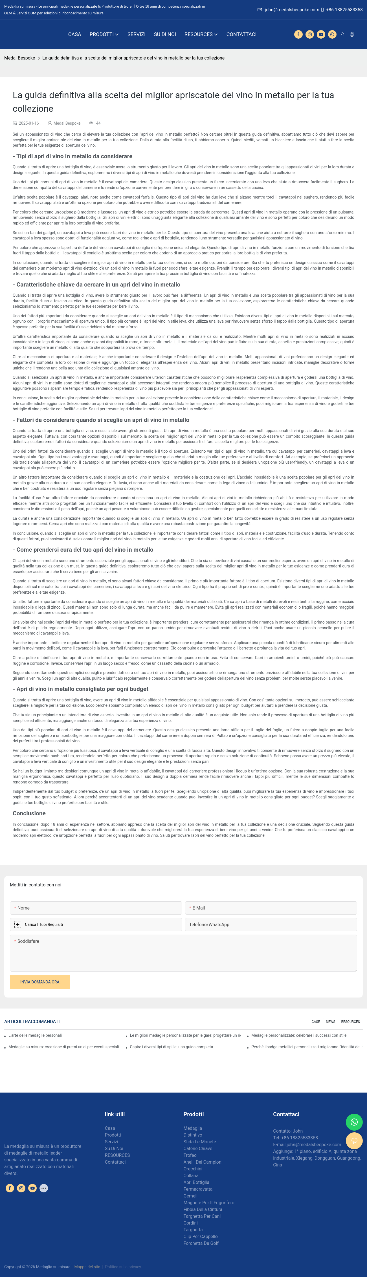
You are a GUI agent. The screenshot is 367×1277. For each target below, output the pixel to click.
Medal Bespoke (19, 58)
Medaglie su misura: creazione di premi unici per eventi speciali (63, 1047)
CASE (316, 1022)
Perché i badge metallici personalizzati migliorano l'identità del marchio (307, 1047)
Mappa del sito (87, 1267)
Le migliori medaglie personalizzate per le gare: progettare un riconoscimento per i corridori (185, 1035)
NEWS (330, 1022)
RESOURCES (350, 1022)
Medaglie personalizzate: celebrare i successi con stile (298, 1035)
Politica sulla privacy (123, 1267)
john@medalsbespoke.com (288, 9)
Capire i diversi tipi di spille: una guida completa (171, 1047)
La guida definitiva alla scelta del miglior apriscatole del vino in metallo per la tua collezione (133, 58)
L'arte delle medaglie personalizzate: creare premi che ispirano (35, 1035)
